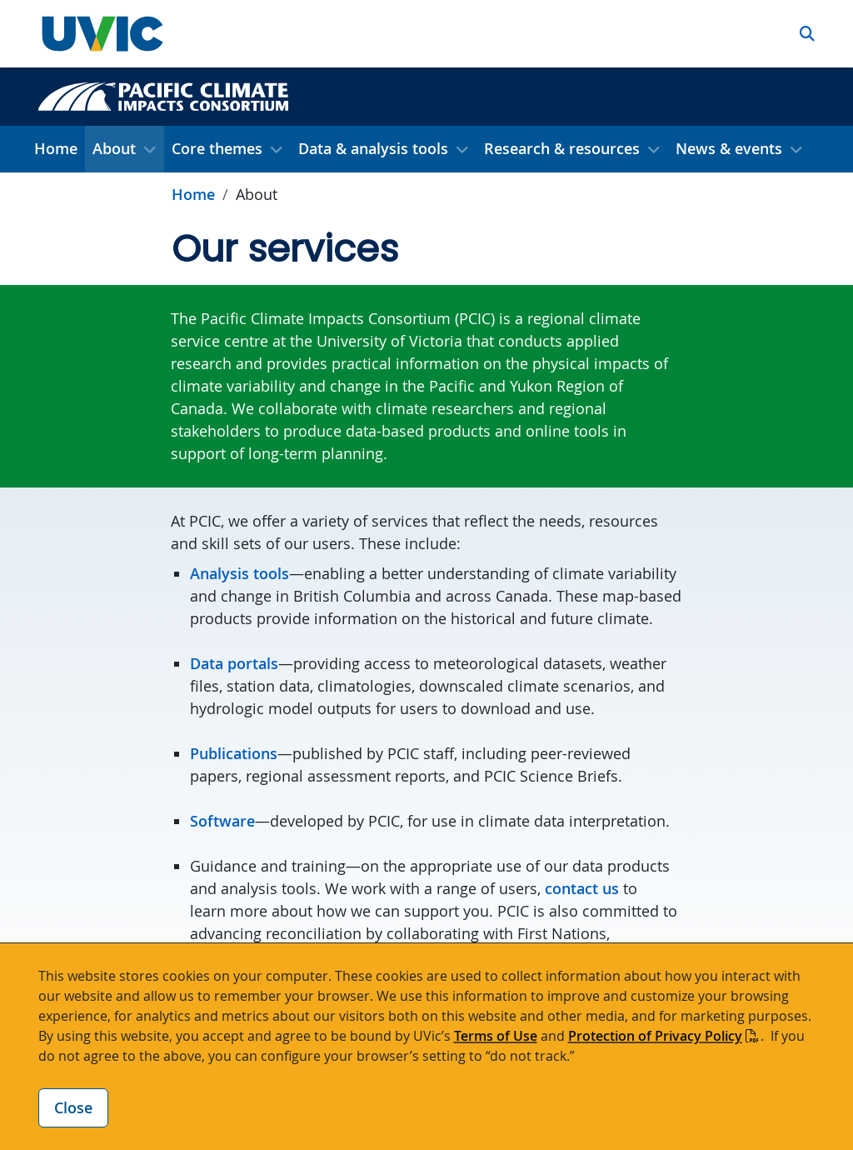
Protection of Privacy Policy (655, 1036)
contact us (582, 888)
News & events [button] (729, 148)
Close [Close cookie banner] (73, 1108)
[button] (807, 33)
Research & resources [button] (562, 148)
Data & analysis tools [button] (373, 148)
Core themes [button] (217, 148)
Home (55, 148)
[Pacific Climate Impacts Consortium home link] (163, 95)
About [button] (114, 148)
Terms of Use (495, 1036)
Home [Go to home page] (193, 194)
